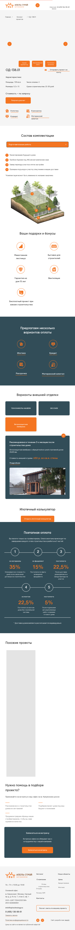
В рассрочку (36, 111)
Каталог (39, 874)
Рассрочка (21, 373)
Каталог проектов (19, 18)
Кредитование (63, 883)
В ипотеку (15, 111)
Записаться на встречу (37, 850)
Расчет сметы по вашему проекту (53, 908)
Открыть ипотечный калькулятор (37, 519)
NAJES (67, 920)
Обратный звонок (53, 7)
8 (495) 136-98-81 (63, 7)
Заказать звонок (11, 915)
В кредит (14, 116)
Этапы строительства (43, 885)
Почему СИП (40, 893)
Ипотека (21, 353)
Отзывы (39, 889)
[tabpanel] (37, 189)
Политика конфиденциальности (16, 920)
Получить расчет (18, 100)
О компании (41, 879)
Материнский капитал (36, 117)
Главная (8, 17)
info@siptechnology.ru (14, 908)
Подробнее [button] (15, 463)
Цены (60, 879)
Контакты (40, 898)
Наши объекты (64, 874)
